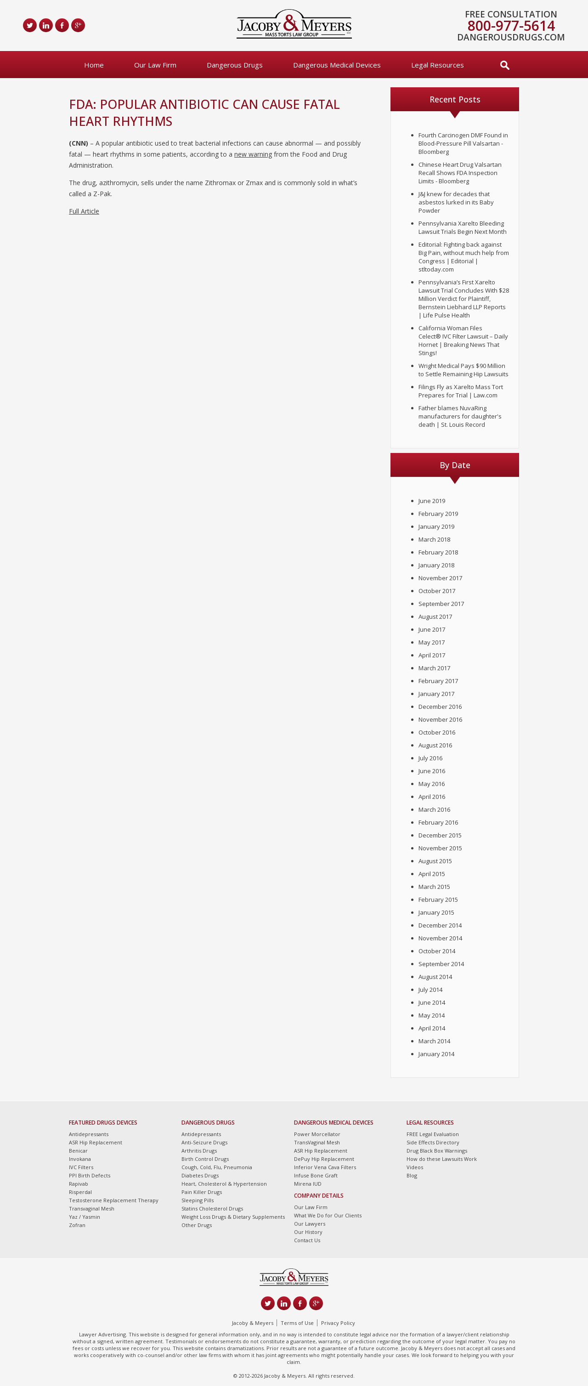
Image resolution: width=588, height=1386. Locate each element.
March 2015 (434, 887)
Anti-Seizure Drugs (204, 1142)
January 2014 (436, 1054)
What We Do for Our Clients (328, 1215)
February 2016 (438, 822)
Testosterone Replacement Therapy (113, 1200)
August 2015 (435, 861)
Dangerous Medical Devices (337, 64)
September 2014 (441, 964)
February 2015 (438, 899)
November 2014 (440, 938)
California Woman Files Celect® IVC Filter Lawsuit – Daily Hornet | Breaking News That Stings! (463, 340)
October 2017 (436, 591)
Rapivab (78, 1183)
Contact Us (307, 1240)
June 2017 (431, 629)
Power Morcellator (317, 1134)
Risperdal (80, 1191)
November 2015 (440, 848)
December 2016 (440, 706)
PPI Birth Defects (89, 1175)
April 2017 (431, 655)
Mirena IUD (308, 1183)
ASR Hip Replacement (95, 1142)
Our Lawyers (309, 1223)
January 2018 (436, 565)
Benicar (78, 1150)
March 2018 (434, 539)
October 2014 (436, 951)
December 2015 (440, 835)
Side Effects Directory (433, 1142)
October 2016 (436, 732)
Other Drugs (196, 1225)
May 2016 (431, 784)
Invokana (80, 1158)
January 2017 (436, 694)
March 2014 (434, 1041)
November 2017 (440, 578)
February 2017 (438, 681)
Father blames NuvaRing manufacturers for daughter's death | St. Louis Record (460, 416)
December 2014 (440, 925)
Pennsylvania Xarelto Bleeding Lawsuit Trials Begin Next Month (462, 227)
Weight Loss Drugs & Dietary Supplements (233, 1216)
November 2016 (440, 719)
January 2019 (436, 526)
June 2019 (431, 501)
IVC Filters (81, 1167)
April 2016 (431, 796)
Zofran (77, 1225)
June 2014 (431, 1002)
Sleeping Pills (197, 1200)
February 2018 (438, 552)
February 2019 (438, 513)
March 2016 (434, 809)
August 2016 (435, 745)
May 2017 (431, 642)
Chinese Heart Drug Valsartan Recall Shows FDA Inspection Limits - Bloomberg (460, 172)
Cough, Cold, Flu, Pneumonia (216, 1167)
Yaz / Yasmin (84, 1216)
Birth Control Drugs (205, 1158)
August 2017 (435, 616)
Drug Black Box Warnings (437, 1150)
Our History (308, 1231)
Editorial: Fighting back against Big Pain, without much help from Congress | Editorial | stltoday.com (463, 256)
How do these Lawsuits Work (442, 1158)
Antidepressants (88, 1134)
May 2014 (431, 1015)
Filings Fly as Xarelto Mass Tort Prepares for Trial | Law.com (460, 391)
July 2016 (430, 758)
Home (94, 64)
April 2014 (431, 1028)
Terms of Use (297, 1322)
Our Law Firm (155, 64)
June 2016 (431, 771)
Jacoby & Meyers (252, 1322)
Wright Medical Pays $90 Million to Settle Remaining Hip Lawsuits (463, 370)
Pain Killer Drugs (201, 1191)
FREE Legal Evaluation (433, 1134)
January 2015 (436, 912)
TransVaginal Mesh (317, 1142)
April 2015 (431, 874)
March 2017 (434, 668)
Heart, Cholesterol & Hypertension (224, 1183)
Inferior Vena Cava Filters (325, 1167)
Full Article (84, 211)
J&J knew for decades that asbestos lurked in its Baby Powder (456, 202)
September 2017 (441, 604)
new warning (253, 154)
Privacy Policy (338, 1322)
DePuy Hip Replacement (324, 1158)
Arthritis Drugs (199, 1150)
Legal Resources (437, 64)
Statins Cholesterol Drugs (212, 1208)
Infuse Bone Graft (316, 1175)
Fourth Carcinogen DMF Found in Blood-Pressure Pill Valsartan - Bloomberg (463, 143)
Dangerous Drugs (235, 64)
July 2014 (430, 989)
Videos (415, 1167)
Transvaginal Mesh (91, 1208)
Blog (412, 1175)
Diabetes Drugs (200, 1175)
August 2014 (435, 977)
